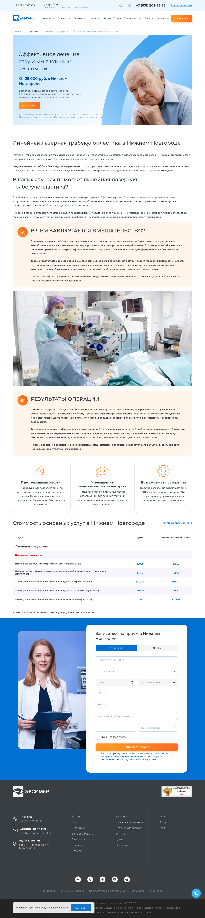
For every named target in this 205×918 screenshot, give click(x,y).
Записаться (181, 18)
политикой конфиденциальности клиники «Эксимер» (134, 755)
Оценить (181, 794)
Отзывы (76, 850)
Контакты (163, 18)
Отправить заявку (137, 747)
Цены (93, 18)
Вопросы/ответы (82, 833)
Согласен (81, 907)
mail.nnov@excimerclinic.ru (37, 833)
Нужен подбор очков (113, 737)
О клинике (78, 828)
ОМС (163, 828)
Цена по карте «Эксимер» (176, 537)
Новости (77, 845)
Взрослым (116, 648)
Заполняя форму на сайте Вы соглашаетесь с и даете (134, 756)
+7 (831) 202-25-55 (150, 5)
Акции (107, 18)
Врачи (117, 18)
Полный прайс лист (176, 523)
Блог (147, 18)
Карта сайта (137, 891)
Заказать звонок (181, 5)
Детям (157, 648)
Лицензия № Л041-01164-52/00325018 (64, 891)
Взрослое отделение (129, 822)
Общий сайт (155, 891)
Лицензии (78, 839)
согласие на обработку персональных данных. (129, 759)
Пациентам (130, 18)
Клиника (46, 18)
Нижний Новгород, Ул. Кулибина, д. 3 (34, 846)
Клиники (121, 816)
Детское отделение (128, 828)
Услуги (62, 18)
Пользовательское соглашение (107, 891)
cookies (39, 907)
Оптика (78, 18)
